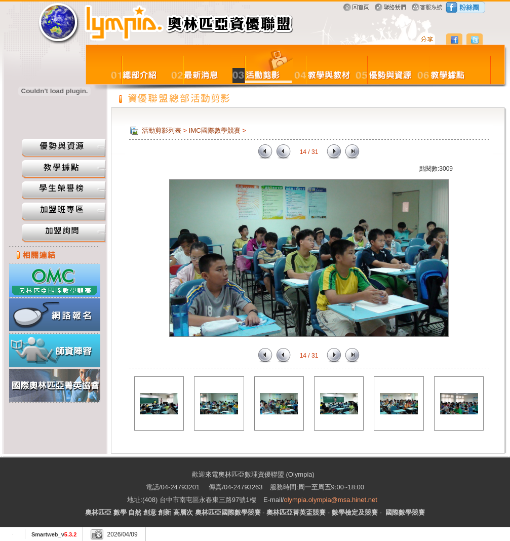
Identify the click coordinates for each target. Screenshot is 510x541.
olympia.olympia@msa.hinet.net (330, 500)
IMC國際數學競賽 (215, 130)
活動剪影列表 (161, 130)
